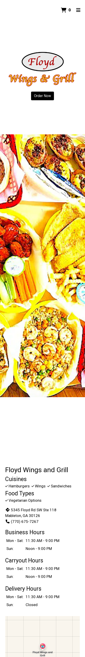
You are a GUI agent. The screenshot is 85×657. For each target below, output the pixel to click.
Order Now (42, 96)
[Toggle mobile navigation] (78, 10)
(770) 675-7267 (22, 521)
